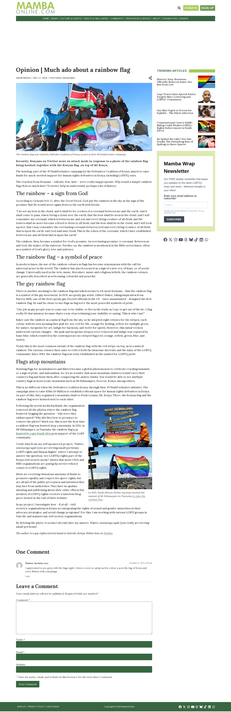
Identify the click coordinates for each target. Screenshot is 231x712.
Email (20, 652)
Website (21, 664)
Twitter (108, 533)
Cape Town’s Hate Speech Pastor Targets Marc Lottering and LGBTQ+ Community (176, 97)
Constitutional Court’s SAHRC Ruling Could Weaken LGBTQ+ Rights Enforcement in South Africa (175, 126)
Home (46, 18)
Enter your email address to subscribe (180, 197)
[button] (177, 8)
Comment (23, 600)
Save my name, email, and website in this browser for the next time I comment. (66, 677)
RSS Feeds (58, 707)
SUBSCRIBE (174, 219)
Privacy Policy (39, 707)
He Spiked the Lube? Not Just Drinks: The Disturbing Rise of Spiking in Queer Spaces (175, 142)
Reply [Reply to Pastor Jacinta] (27, 576)
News (54, 18)
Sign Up (22, 707)
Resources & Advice (138, 18)
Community (117, 18)
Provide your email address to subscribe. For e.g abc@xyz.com (184, 212)
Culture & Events (71, 18)
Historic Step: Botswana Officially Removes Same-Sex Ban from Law (174, 82)
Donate (183, 18)
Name (20, 639)
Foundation (170, 18)
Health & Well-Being (96, 18)
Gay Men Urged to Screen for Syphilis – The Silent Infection (175, 111)
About (156, 18)
